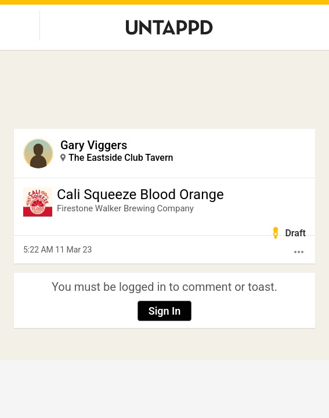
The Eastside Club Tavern (120, 157)
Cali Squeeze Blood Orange (140, 194)
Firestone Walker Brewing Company (125, 208)
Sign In (165, 311)
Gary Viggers (93, 145)
